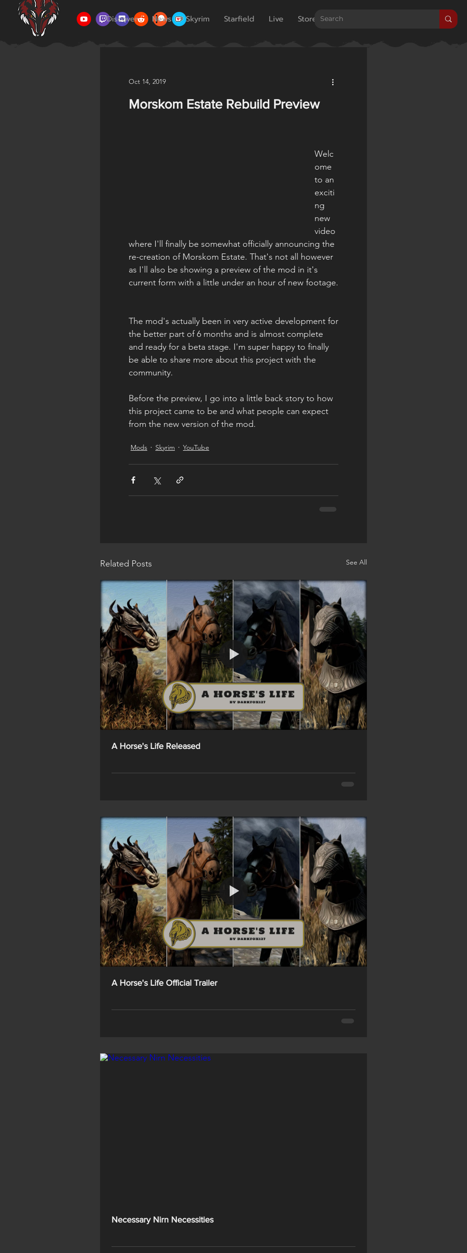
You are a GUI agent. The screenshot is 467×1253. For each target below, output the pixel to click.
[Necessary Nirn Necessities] (233, 1128)
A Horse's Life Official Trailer (164, 983)
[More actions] (332, 81)
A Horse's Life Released (156, 746)
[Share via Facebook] (133, 480)
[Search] (369, 19)
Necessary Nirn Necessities (162, 1219)
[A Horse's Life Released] (233, 655)
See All (356, 562)
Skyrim (165, 447)
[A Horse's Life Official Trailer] (233, 892)
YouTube (196, 447)
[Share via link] (179, 480)
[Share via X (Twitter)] (156, 480)
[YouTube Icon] (84, 19)
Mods (139, 447)
